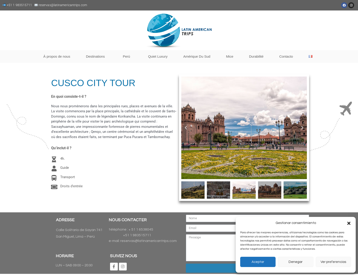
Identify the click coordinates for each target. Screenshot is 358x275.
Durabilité (256, 56)
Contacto (286, 56)
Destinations (96, 56)
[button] (349, 223)
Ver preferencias (333, 262)
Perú (127, 56)
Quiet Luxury (158, 56)
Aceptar (258, 262)
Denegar (296, 262)
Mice (229, 56)
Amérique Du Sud (196, 56)
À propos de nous (56, 56)
